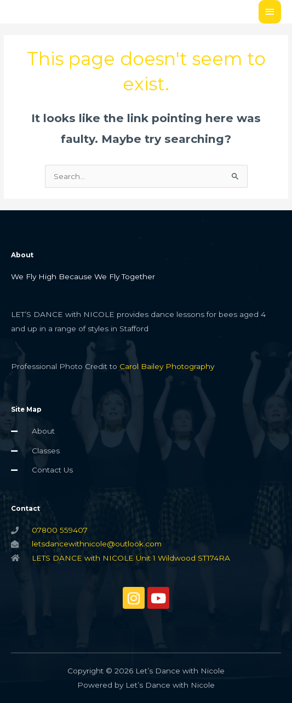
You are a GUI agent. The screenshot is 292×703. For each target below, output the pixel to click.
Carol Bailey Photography (166, 366)
